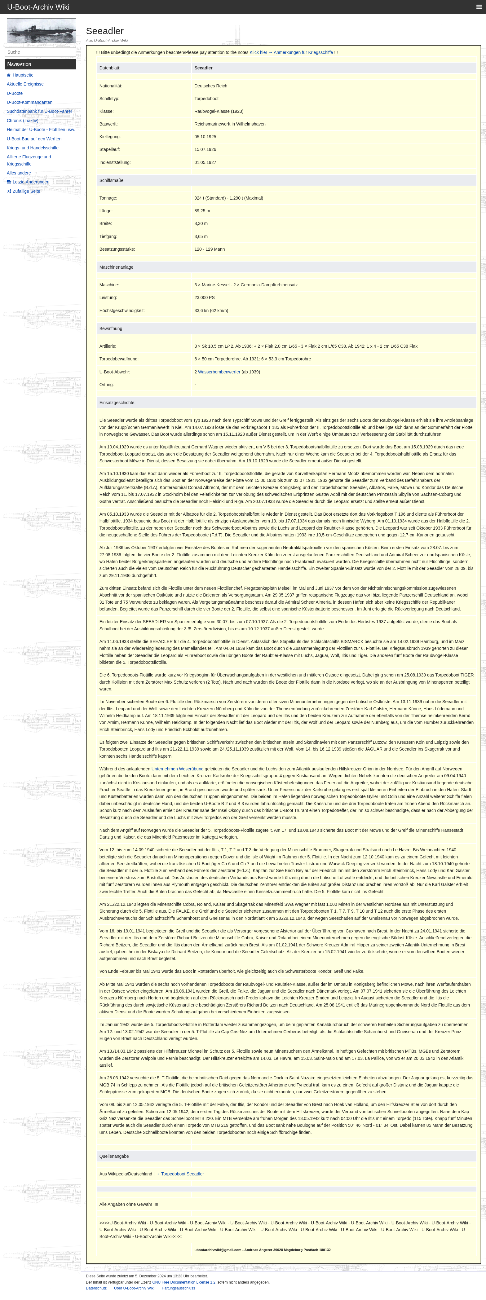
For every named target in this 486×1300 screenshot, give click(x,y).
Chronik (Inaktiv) (22, 120)
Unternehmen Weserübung (178, 768)
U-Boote (15, 93)
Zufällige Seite (26, 191)
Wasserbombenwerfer (219, 371)
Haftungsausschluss (178, 1288)
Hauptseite (23, 75)
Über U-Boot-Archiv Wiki (134, 1288)
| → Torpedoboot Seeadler (178, 1173)
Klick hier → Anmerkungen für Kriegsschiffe (291, 52)
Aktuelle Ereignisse (25, 84)
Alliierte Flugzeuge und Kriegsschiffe (29, 160)
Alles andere (19, 172)
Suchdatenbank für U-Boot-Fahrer (39, 111)
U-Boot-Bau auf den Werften (34, 138)
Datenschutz (96, 1288)
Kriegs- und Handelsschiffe (33, 147)
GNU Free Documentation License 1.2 (183, 1282)
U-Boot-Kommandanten (29, 102)
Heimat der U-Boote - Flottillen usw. (41, 129)
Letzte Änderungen (31, 181)
